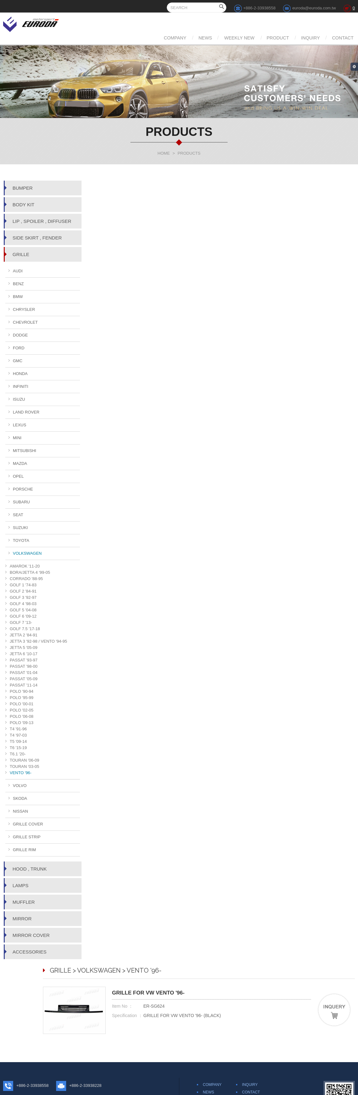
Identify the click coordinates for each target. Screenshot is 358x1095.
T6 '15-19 (18, 747)
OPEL (18, 476)
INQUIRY (301, 37)
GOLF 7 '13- (21, 622)
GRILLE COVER (28, 824)
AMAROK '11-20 (25, 566)
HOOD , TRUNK (30, 868)
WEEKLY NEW (216, 37)
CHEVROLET (25, 322)
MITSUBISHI (24, 450)
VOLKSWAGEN (27, 553)
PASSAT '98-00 (23, 666)
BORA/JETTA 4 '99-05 (30, 572)
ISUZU (19, 399)
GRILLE (21, 254)
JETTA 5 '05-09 (23, 647)
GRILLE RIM (24, 849)
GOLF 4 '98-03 (23, 603)
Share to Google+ (279, 1048)
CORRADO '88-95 (26, 578)
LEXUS (19, 425)
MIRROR (22, 918)
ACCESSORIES (29, 951)
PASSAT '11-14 (23, 685)
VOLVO (20, 785)
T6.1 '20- (18, 754)
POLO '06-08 (21, 716)
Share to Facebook (212, 1048)
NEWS (175, 37)
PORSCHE (23, 489)
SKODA (20, 798)
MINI (17, 437)
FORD (18, 348)
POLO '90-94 (21, 691)
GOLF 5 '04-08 (23, 610)
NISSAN (20, 811)
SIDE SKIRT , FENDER (37, 237)
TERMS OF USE (256, 1026)
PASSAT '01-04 (23, 672)
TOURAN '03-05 (24, 766)
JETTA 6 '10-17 (23, 653)
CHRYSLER (24, 309)
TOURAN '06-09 (24, 760)
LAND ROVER (26, 412)
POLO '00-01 (21, 704)
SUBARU (21, 502)
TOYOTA (21, 540)
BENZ (18, 283)
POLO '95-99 (21, 697)
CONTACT (340, 37)
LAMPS (21, 885)
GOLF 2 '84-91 (23, 591)
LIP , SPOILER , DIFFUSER (42, 221)
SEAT (18, 514)
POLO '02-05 (21, 710)
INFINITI (20, 386)
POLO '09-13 (21, 722)
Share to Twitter (246, 1048)
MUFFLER (24, 902)
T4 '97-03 (18, 735)
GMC (17, 360)
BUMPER (23, 188)
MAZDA (20, 463)
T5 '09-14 (18, 741)
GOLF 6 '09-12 (23, 616)
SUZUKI (20, 527)
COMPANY (138, 37)
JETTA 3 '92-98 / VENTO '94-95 (38, 641)
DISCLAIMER (253, 1018)
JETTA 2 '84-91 (23, 635)
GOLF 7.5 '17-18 (25, 628)
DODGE (20, 335)
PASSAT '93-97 (23, 660)
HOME (164, 153)
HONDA (20, 373)
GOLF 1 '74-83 (23, 585)
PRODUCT (261, 37)
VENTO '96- (20, 772)
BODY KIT (23, 204)
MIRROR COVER (31, 935)
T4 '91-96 (18, 729)
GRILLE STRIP (26, 837)
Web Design (205, 1089)
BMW (18, 296)
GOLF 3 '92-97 (23, 597)
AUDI (18, 271)
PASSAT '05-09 (23, 678)
